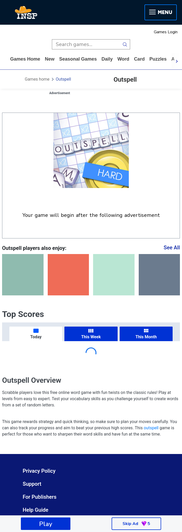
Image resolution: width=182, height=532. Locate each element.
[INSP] (26, 12)
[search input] (86, 44)
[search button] (125, 44)
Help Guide (35, 510)
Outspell (63, 79)
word (123, 59)
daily (107, 59)
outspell (151, 427)
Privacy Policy (39, 471)
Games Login (166, 32)
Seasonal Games (78, 59)
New (49, 59)
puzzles (158, 59)
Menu (160, 12)
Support (32, 484)
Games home (25, 59)
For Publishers (40, 497)
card (139, 59)
